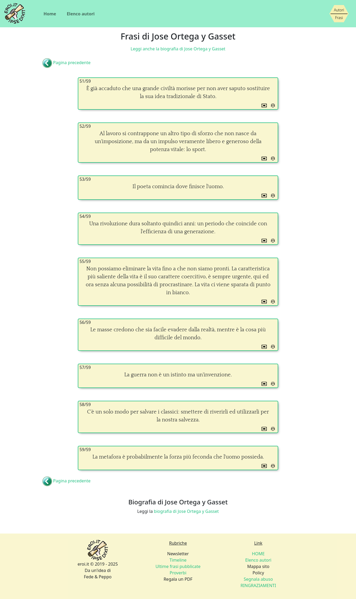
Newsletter (178, 554)
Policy (258, 573)
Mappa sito (258, 566)
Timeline (177, 560)
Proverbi (178, 573)
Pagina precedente (72, 63)
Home (50, 14)
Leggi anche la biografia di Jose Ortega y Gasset (178, 49)
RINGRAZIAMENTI (258, 585)
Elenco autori (81, 14)
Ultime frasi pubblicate (178, 566)
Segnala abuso (258, 579)
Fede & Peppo (97, 577)
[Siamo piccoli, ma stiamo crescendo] (339, 13)
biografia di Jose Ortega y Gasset (186, 511)
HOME (258, 554)
